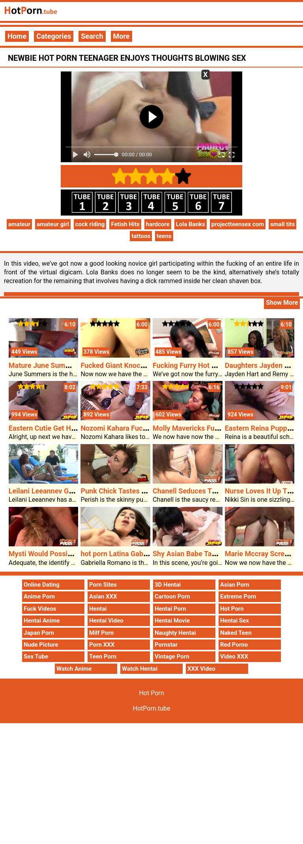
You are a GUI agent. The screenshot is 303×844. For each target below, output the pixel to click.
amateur (19, 224)
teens (164, 236)
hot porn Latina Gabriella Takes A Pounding (149, 554)
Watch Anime (74, 668)
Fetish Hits (125, 224)
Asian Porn (234, 584)
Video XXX (234, 656)
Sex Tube (36, 656)
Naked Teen (236, 632)
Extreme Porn (238, 596)
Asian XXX (103, 596)
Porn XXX (101, 644)
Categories (53, 36)
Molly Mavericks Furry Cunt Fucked (209, 428)
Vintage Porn (172, 656)
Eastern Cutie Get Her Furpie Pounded (69, 428)
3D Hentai (168, 584)
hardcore (158, 224)
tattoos (140, 236)
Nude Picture (41, 644)
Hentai (98, 608)
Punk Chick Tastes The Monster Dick (138, 491)
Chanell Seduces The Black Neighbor (211, 491)
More (121, 36)
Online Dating (42, 584)
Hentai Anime (42, 620)
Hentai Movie (172, 620)
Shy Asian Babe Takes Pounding (204, 554)
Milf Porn (101, 632)
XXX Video (201, 668)
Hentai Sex (234, 620)
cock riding (90, 224)
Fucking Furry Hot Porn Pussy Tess (208, 365)
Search (92, 36)
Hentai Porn (170, 608)
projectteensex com (237, 224)
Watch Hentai (139, 668)
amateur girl (53, 224)
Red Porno (234, 644)
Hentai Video (106, 620)
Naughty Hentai (175, 632)
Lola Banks (190, 224)
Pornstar (166, 644)
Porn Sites (103, 584)
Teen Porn (102, 656)
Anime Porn (39, 596)
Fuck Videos (40, 608)
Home (16, 36)
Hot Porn (232, 608)
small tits (282, 224)
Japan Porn (39, 632)
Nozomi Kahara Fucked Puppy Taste (137, 428)
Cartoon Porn (172, 596)
